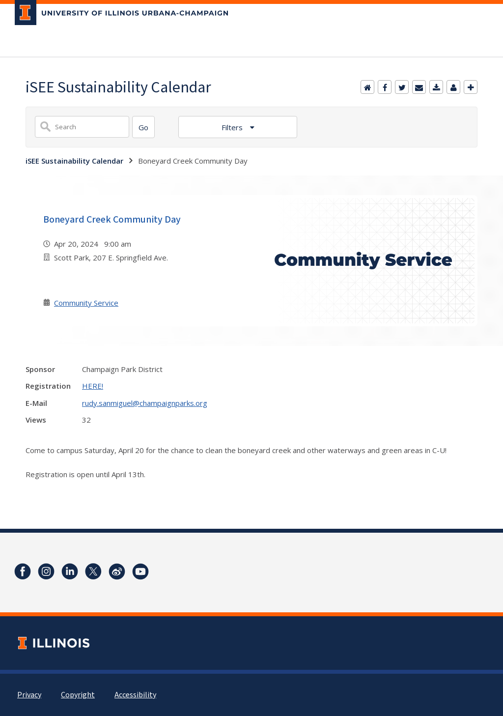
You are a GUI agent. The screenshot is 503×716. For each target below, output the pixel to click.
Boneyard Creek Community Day (112, 220)
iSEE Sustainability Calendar (74, 161)
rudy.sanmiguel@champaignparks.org (144, 403)
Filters (233, 127)
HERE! (92, 386)
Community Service (86, 303)
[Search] (143, 127)
